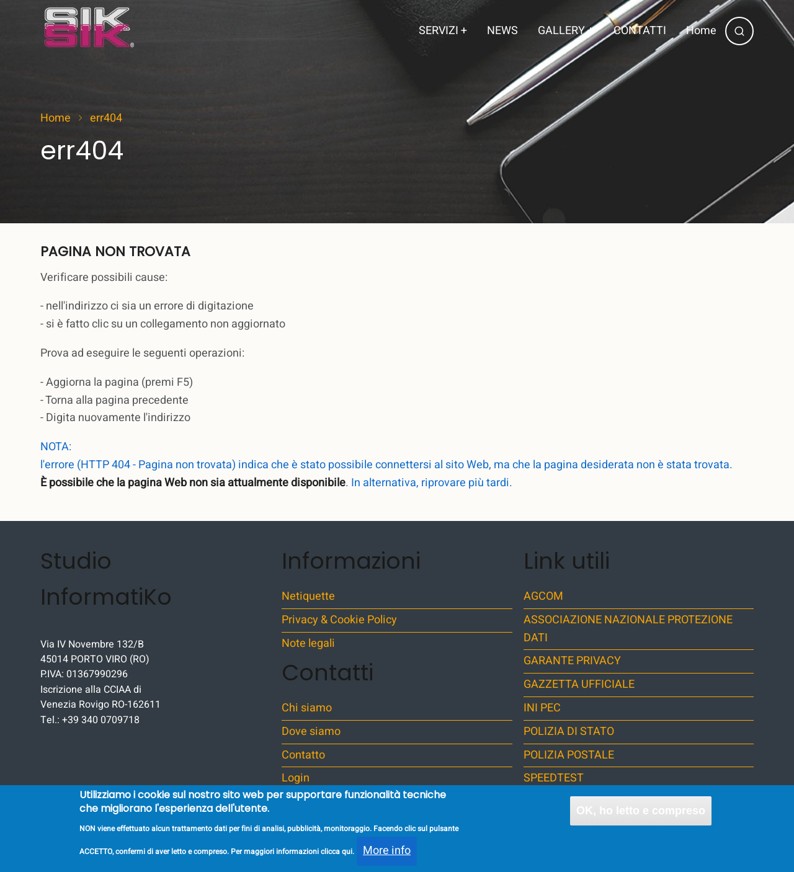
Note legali (308, 643)
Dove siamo (311, 731)
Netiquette (308, 596)
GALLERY (566, 30)
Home (701, 30)
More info (387, 856)
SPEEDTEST (554, 778)
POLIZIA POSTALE (569, 755)
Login (296, 778)
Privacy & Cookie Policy (339, 620)
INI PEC (542, 708)
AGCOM (543, 596)
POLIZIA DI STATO (569, 731)
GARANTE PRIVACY (572, 660)
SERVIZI (443, 30)
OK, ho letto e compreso (640, 816)
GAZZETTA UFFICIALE (579, 684)
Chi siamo (307, 708)
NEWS (502, 30)
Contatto (303, 755)
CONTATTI (639, 30)
